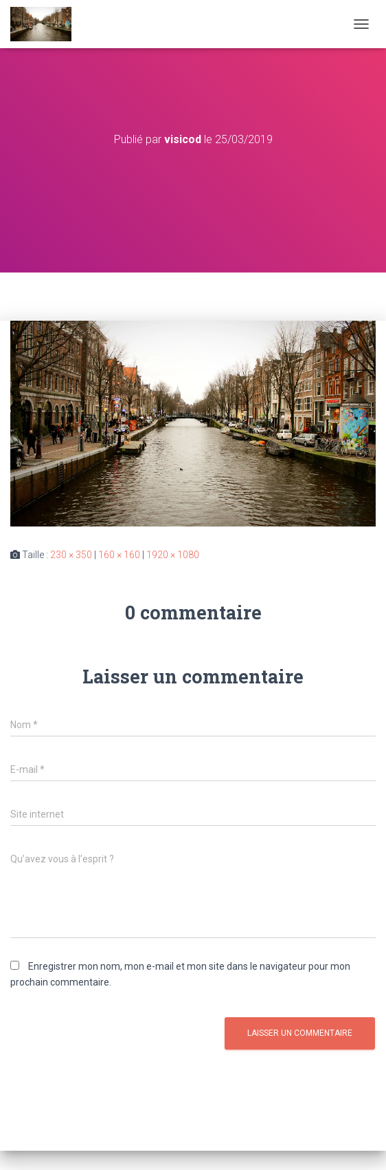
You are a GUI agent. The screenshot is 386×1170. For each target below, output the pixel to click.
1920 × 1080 (172, 554)
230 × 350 (71, 554)
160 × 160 (119, 554)
